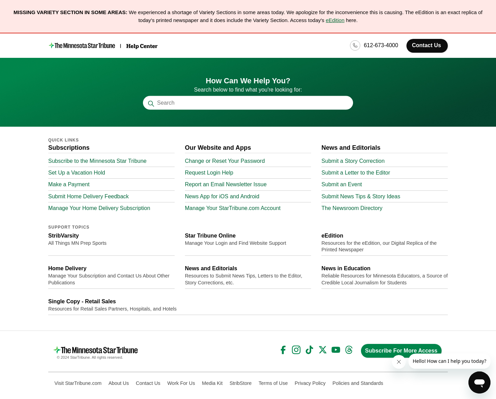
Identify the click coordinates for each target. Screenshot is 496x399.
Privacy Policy (310, 383)
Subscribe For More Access (401, 351)
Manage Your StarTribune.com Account (233, 208)
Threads (349, 350)
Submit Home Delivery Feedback (88, 196)
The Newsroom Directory (351, 208)
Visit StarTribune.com (78, 383)
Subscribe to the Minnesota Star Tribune (97, 161)
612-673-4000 (381, 45)
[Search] (248, 103)
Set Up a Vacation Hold (76, 173)
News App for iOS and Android (222, 196)
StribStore (241, 383)
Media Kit (212, 383)
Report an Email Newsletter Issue (226, 184)
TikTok (309, 350)
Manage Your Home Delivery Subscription (99, 208)
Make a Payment (69, 184)
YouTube (336, 350)
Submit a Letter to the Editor (355, 173)
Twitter (323, 350)
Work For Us (181, 383)
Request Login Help (209, 173)
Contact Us (426, 45)
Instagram (296, 350)
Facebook (283, 350)
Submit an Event (341, 184)
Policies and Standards (357, 383)
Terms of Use (273, 383)
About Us (118, 383)
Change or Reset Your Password (225, 161)
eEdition (335, 20)
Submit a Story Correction (352, 161)
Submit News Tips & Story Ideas (360, 196)
